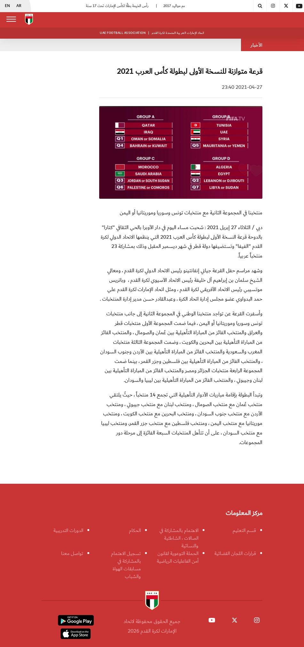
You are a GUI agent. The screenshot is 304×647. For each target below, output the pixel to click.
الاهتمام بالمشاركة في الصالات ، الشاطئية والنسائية (178, 538)
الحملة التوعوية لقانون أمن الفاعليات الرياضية (177, 557)
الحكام (135, 530)
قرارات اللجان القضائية (235, 553)
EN (7, 6)
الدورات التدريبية (68, 530)
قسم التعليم (244, 530)
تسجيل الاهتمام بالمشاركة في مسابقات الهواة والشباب (126, 565)
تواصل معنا (72, 553)
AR (18, 6)
